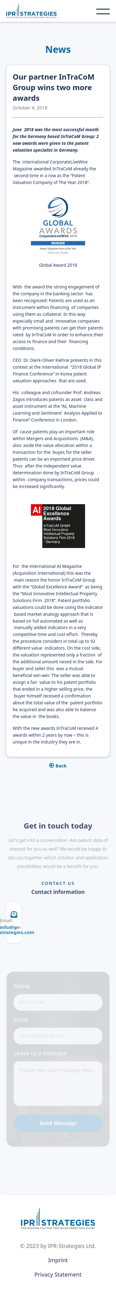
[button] (103, 11)
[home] (42, 11)
